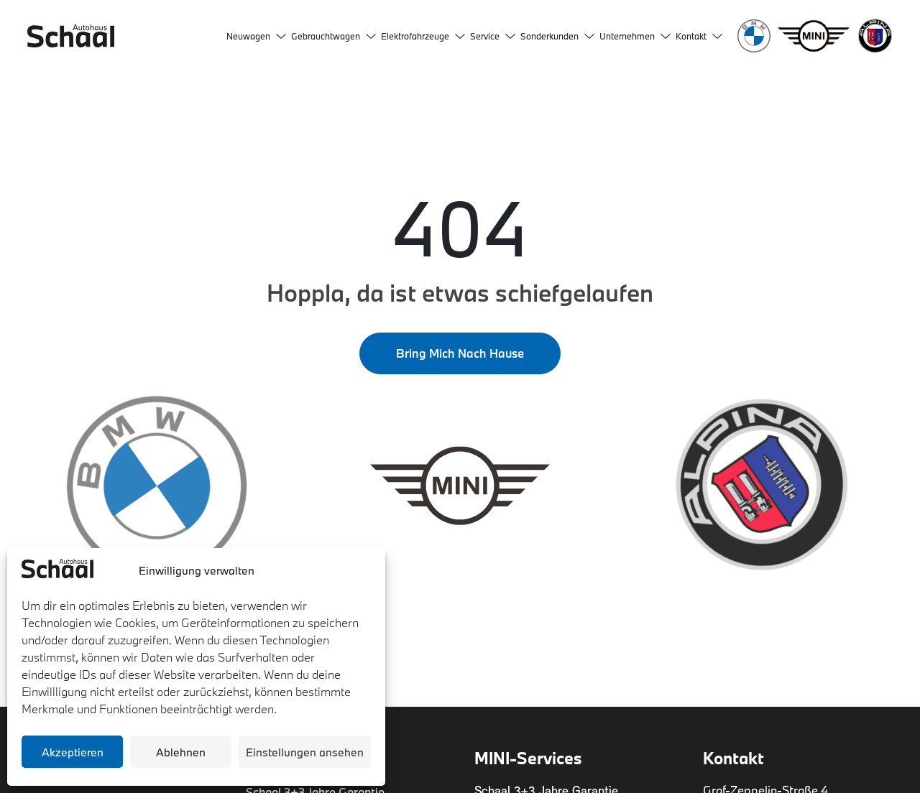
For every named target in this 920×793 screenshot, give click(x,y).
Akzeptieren (73, 752)
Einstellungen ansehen (305, 752)
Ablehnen (181, 752)
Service (492, 36)
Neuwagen (256, 36)
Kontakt (699, 36)
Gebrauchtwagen (333, 36)
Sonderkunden (557, 36)
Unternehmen (635, 36)
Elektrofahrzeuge (423, 36)
